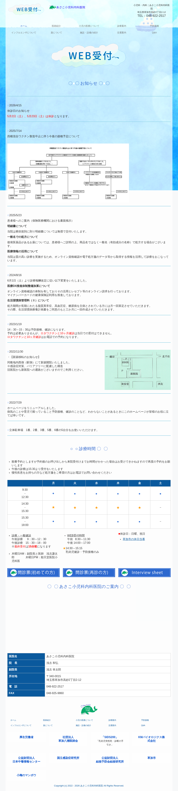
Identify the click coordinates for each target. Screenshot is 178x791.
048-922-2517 (156, 15)
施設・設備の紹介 (89, 32)
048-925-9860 (55, 693)
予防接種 (154, 26)
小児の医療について (89, 26)
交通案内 (121, 32)
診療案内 (121, 26)
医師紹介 (56, 26)
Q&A (154, 32)
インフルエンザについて (23, 32)
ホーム (23, 26)
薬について (56, 32)
